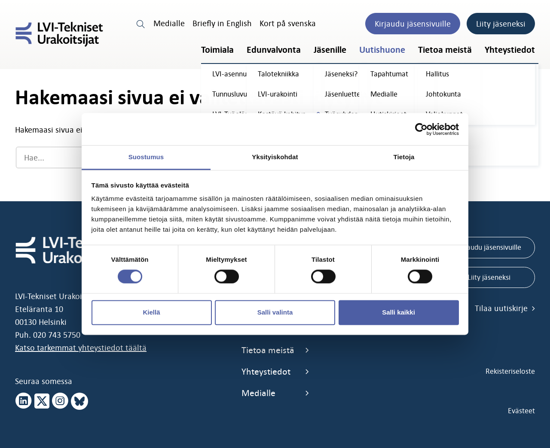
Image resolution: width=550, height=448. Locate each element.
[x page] (41, 401)
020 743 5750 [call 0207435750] (56, 335)
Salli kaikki (398, 312)
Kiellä (151, 312)
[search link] (141, 23)
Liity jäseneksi (501, 23)
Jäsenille (330, 50)
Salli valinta (275, 312)
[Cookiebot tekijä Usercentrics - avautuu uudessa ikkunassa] (421, 129)
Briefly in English (222, 23)
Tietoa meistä (445, 50)
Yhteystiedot (510, 50)
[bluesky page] (79, 401)
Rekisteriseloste (510, 371)
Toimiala (217, 50)
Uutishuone (382, 50)
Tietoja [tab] (404, 156)
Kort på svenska (288, 23)
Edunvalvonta (274, 50)
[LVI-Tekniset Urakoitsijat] (59, 34)
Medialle (169, 23)
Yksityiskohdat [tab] (275, 156)
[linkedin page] (23, 401)
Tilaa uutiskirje (505, 308)
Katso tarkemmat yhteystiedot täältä (81, 347)
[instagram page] (60, 401)
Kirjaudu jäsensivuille (413, 23)
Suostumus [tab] (146, 156)
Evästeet (521, 410)
